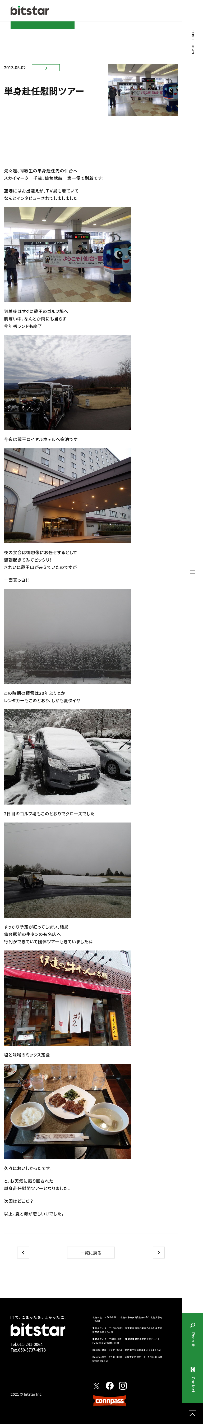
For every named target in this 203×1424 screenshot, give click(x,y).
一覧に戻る (91, 1253)
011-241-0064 (30, 1344)
